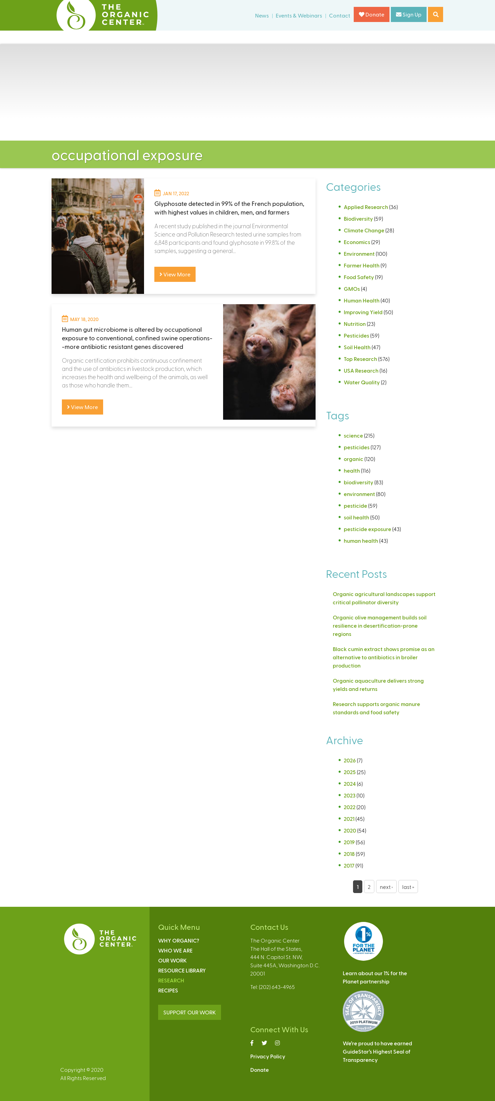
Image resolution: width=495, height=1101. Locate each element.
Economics (357, 242)
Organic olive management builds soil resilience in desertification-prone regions (380, 625)
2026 (350, 760)
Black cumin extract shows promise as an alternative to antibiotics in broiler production (383, 657)
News (262, 15)
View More (175, 274)
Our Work (172, 960)
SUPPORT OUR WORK (189, 1012)
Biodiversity (358, 218)
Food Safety (359, 277)
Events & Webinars (299, 15)
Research (171, 980)
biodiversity (358, 482)
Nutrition (355, 323)
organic (353, 458)
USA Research (361, 370)
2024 (350, 783)
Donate (371, 14)
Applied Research (366, 206)
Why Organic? (178, 940)
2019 (349, 842)
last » (408, 886)
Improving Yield (363, 312)
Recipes (168, 990)
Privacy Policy (267, 1056)
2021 (349, 818)
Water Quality (362, 382)
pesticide (355, 505)
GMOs (352, 288)
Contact (339, 15)
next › (386, 886)
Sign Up (408, 14)
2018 (349, 853)
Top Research (360, 358)
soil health (356, 517)
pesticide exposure (367, 529)
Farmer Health (362, 265)
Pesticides (356, 335)
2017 (349, 865)
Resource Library (182, 970)
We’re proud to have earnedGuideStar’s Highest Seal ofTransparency (377, 1051)
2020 (350, 830)
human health (361, 540)
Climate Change (364, 230)
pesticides (357, 447)
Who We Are (175, 950)
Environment (359, 253)
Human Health (362, 300)
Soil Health (357, 347)
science (353, 435)
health (352, 470)
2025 (350, 772)
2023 (349, 795)
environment (359, 494)
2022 (349, 807)
